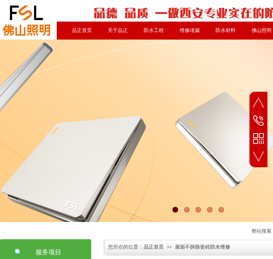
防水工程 (154, 30)
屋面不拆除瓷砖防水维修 (202, 247)
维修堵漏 (190, 30)
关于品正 (118, 30)
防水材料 (226, 30)
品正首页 (82, 30)
